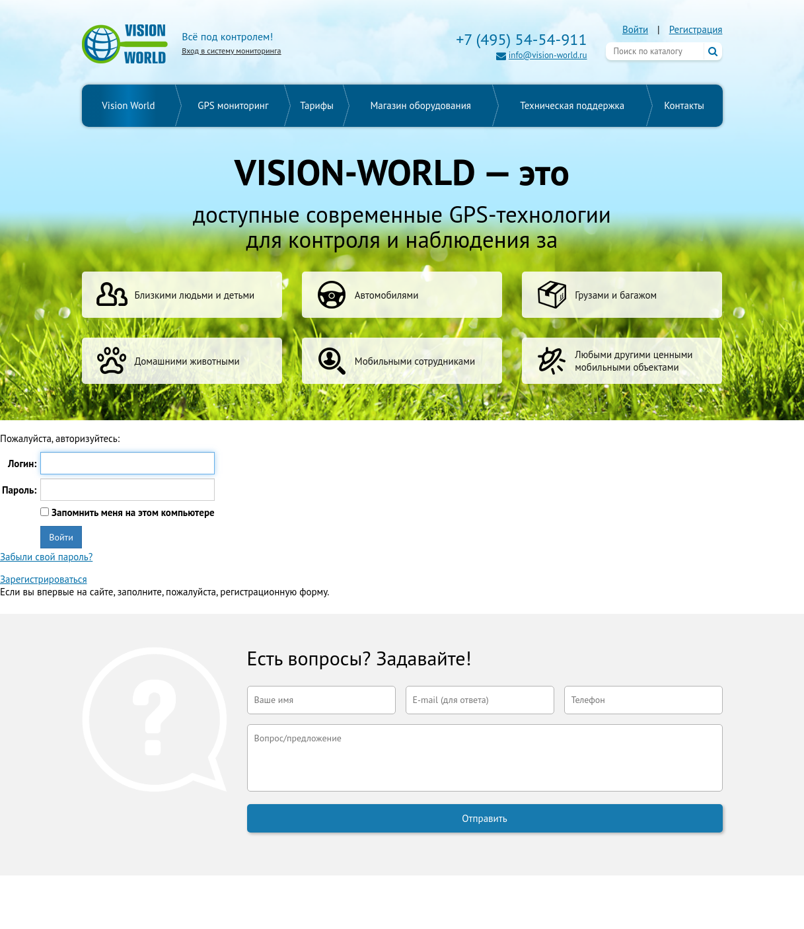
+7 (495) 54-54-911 (521, 39)
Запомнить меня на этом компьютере (131, 512)
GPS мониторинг (233, 105)
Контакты (684, 105)
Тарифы (317, 105)
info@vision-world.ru (548, 55)
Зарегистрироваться (43, 579)
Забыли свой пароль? (46, 556)
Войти (635, 29)
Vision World (128, 105)
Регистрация (696, 29)
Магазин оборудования (420, 105)
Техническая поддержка (572, 105)
